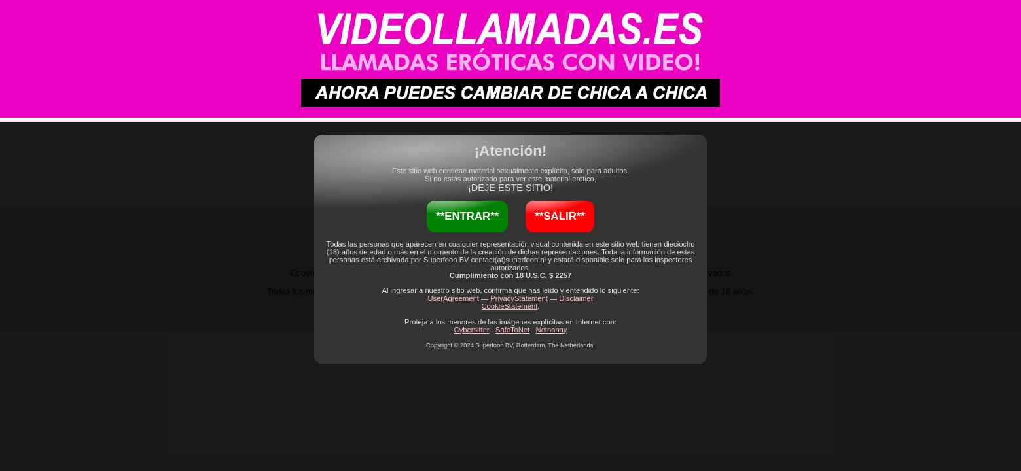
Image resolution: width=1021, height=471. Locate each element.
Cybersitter (472, 330)
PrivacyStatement (519, 298)
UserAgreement (452, 298)
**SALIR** (559, 216)
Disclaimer (576, 298)
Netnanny (551, 330)
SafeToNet (512, 330)
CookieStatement (510, 306)
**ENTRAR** (467, 216)
